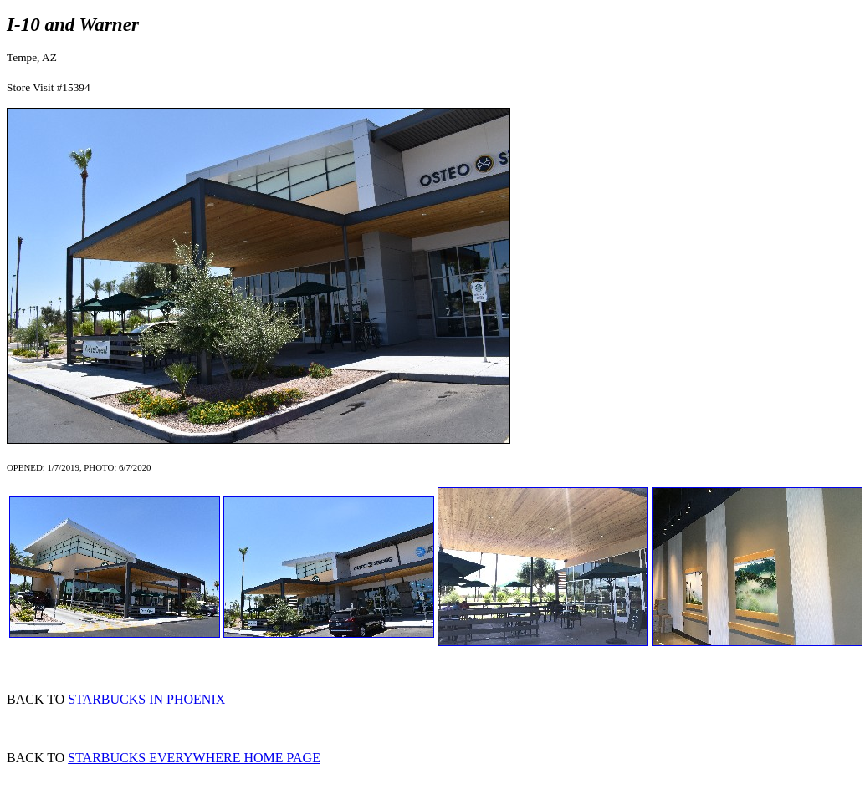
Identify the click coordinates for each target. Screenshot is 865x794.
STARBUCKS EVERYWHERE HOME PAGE (194, 758)
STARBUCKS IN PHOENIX (146, 699)
